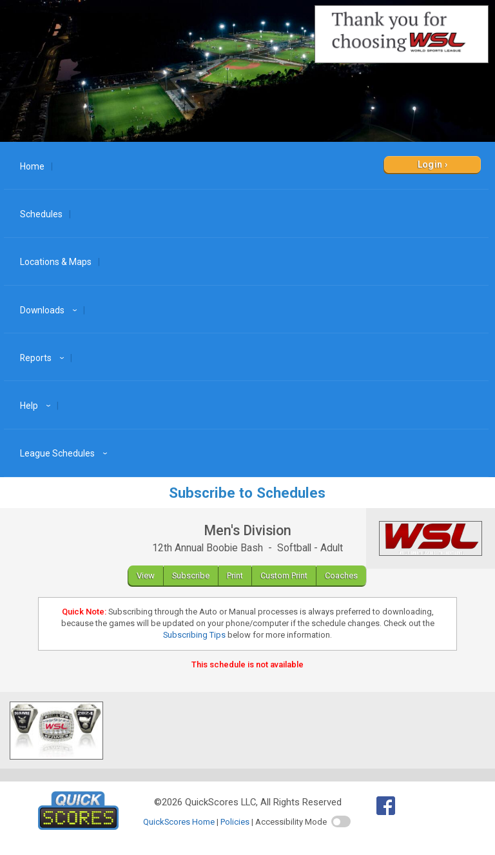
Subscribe (190, 575)
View (146, 575)
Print (235, 575)
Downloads (50, 310)
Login (430, 164)
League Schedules (65, 453)
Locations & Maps (56, 262)
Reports (44, 358)
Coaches (341, 575)
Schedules (41, 214)
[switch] (341, 821)
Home (32, 166)
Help (37, 405)
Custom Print (283, 575)
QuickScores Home (179, 822)
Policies (234, 822)
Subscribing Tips (194, 635)
